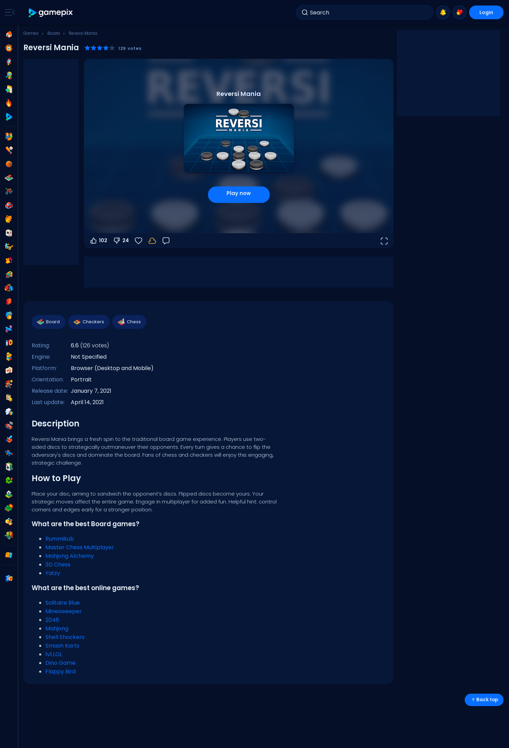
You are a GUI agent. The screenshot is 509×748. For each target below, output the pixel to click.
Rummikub (59, 539)
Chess (129, 322)
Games (30, 33)
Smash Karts (62, 646)
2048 (52, 620)
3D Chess (57, 564)
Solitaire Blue (62, 603)
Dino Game (60, 663)
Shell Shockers (65, 637)
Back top (484, 699)
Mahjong (56, 628)
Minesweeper (63, 611)
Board (53, 33)
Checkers (88, 322)
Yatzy (52, 573)
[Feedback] (166, 241)
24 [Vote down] (121, 241)
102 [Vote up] (98, 241)
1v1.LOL (53, 654)
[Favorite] (138, 241)
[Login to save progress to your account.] (152, 241)
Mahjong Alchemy (69, 556)
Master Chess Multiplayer (79, 547)
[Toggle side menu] (8, 12)
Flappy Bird (60, 671)
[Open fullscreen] (384, 241)
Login (486, 12)
